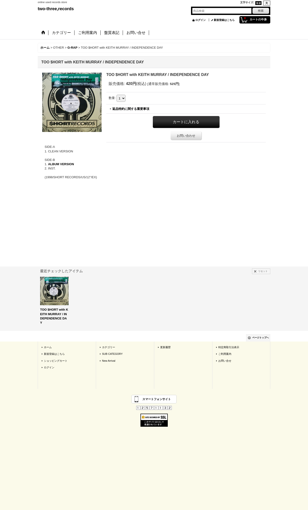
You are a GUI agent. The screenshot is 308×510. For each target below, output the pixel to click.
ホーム (48, 347)
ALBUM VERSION (61, 164)
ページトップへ (260, 337)
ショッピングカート (55, 360)
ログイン (200, 20)
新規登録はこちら (224, 20)
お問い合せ (224, 360)
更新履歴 (165, 347)
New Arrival (108, 360)
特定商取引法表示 (228, 347)
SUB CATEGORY (112, 353)
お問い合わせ (186, 135)
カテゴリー (108, 347)
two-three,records (56, 8)
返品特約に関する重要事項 (130, 109)
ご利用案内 (224, 353)
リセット (263, 271)
